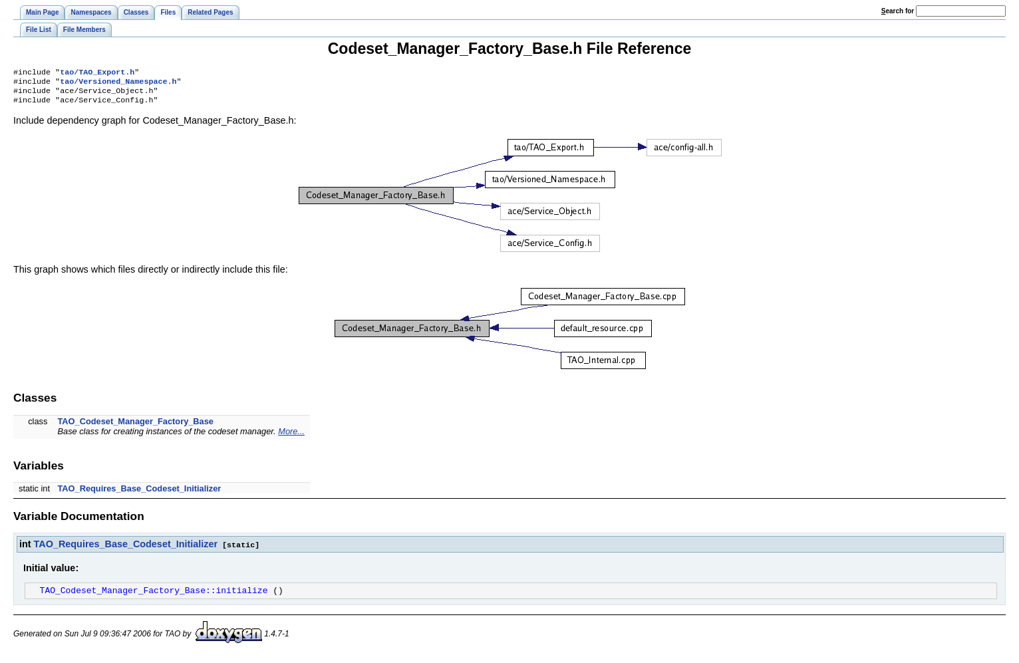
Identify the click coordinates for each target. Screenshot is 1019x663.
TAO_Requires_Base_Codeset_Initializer (139, 494)
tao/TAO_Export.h (97, 73)
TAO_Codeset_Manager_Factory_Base (136, 427)
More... (291, 437)
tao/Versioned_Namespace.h (118, 83)
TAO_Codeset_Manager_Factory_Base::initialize (154, 596)
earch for (897, 11)
